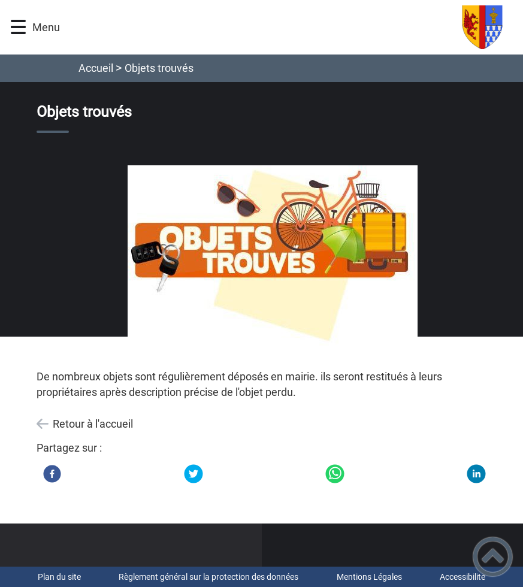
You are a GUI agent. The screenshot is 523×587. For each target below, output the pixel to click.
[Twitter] (193, 473)
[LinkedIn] (476, 473)
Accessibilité (462, 577)
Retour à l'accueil (93, 423)
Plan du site (59, 577)
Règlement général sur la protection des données (208, 577)
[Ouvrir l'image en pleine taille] (272, 256)
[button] (18, 27)
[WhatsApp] (335, 473)
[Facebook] (52, 474)
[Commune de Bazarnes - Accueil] (294, 27)
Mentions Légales (369, 577)
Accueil (95, 68)
